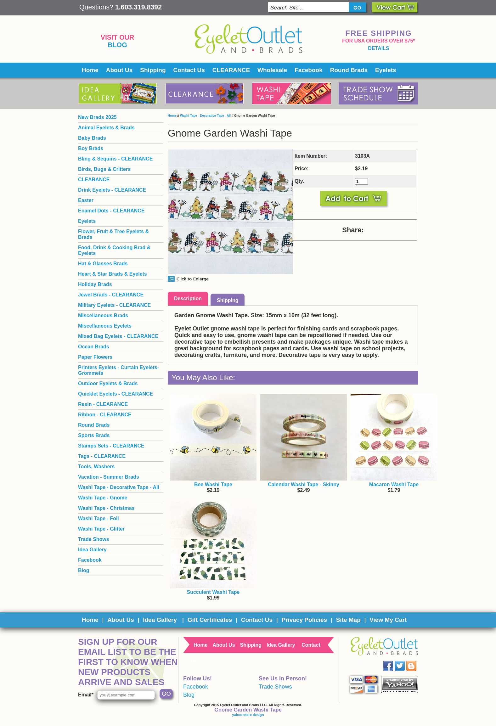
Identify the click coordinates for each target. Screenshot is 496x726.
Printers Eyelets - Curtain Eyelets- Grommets (118, 370)
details (378, 48)
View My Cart (388, 619)
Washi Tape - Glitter (101, 529)
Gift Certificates (210, 619)
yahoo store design (248, 715)
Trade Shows (93, 539)
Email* (85, 694)
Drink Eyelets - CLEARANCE (112, 190)
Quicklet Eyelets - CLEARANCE (115, 394)
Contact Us (189, 70)
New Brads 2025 (97, 117)
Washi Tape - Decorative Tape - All (205, 115)
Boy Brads (90, 148)
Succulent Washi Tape (213, 592)
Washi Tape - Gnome (102, 497)
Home (90, 70)
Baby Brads (92, 138)
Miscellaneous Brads (103, 315)
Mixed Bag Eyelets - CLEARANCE (118, 336)
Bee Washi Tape (213, 484)
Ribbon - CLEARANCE (105, 414)
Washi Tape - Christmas (106, 508)
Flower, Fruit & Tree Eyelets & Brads (113, 234)
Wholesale (272, 70)
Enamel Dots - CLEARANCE (111, 210)
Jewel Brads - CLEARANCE (111, 294)
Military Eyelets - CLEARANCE (114, 305)
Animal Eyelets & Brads (106, 127)
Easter (85, 200)
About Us (119, 70)
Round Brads (349, 70)
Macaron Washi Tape (394, 484)
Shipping (153, 70)
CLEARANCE (231, 70)
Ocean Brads (93, 346)
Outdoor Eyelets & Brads (108, 383)
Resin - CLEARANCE (103, 404)
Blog (117, 45)
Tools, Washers (96, 466)
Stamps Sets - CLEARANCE (111, 445)
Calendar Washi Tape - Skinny (303, 484)
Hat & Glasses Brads (102, 263)
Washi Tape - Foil (98, 518)
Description (188, 298)
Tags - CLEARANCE (102, 456)
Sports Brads (94, 435)
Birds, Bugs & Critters (104, 169)
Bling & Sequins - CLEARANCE (115, 158)
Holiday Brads (95, 284)
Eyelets (385, 70)
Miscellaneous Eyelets (105, 326)
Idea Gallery (92, 549)
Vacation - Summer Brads (108, 477)
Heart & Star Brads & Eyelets (112, 274)
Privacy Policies (304, 619)
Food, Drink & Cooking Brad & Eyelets (114, 250)
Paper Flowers (95, 357)
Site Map (348, 619)
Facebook (309, 70)
